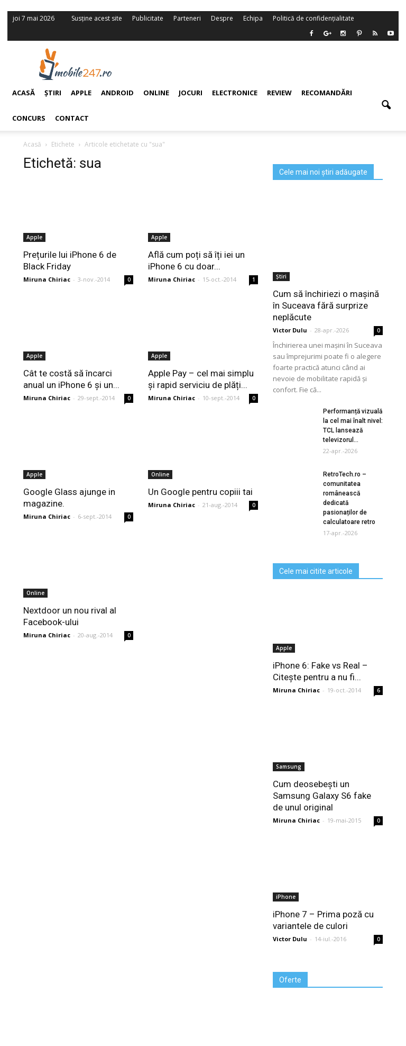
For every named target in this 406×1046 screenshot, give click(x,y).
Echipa (253, 18)
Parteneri (187, 18)
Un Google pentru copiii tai (200, 491)
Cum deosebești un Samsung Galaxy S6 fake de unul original (322, 796)
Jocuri (190, 92)
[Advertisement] (270, 64)
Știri (281, 276)
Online (156, 92)
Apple (159, 237)
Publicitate (147, 18)
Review (279, 92)
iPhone (286, 896)
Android (117, 92)
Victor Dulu (290, 330)
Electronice (234, 92)
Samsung (288, 766)
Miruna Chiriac (171, 279)
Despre (222, 18)
